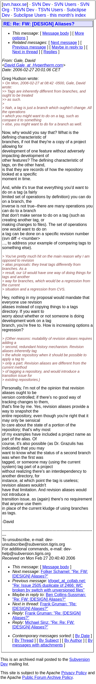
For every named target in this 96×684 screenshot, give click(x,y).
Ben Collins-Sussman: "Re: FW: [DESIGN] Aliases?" (49, 596)
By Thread (24, 640)
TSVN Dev (23, 9)
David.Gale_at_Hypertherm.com (33, 65)
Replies (50, 52)
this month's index (68, 15)
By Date (82, 636)
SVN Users (65, 4)
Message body (55, 33)
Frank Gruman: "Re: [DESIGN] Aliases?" (44, 606)
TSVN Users (50, 9)
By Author (73, 640)
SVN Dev (41, 4)
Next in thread (25, 52)
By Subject (49, 640)
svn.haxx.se (15, 4)
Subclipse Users (30, 15)
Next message (64, 42)
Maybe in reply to (67, 47)
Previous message (29, 47)
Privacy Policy (74, 673)
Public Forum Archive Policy (47, 677)
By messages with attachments (52, 642)
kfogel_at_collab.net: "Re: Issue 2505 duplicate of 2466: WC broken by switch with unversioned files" (49, 585)
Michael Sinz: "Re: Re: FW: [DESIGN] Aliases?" (43, 624)
